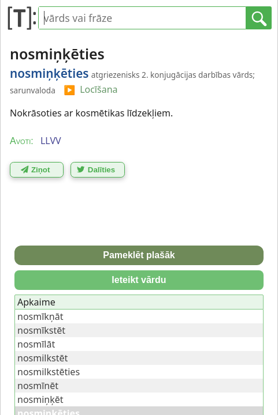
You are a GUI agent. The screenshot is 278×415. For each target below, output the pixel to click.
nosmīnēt (37, 385)
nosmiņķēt (40, 399)
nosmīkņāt (40, 316)
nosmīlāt (36, 344)
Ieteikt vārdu (139, 280)
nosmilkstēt (42, 358)
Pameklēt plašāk (139, 255)
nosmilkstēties (48, 371)
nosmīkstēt (41, 330)
